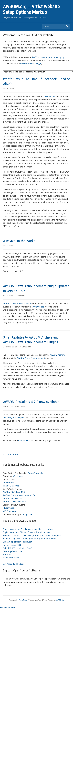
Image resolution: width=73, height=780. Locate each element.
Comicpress (8, 482)
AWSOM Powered (8, 607)
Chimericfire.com (27, 532)
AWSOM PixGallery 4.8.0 (14, 492)
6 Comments (25, 347)
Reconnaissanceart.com (14, 535)
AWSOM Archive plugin (30, 63)
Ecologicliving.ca (10, 538)
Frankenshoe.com (29, 529)
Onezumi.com (49, 96)
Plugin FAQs (28, 514)
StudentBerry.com (52, 535)
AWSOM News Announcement (17, 303)
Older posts (10, 454)
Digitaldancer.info (11, 532)
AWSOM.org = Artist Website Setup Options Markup (31, 9)
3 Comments (19, 295)
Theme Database (11, 485)
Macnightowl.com (46, 529)
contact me (23, 440)
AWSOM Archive (57, 355)
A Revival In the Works (19, 241)
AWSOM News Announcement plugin (49, 57)
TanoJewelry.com (11, 557)
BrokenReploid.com (12, 541)
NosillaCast (26, 541)
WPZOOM (60, 600)
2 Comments (20, 406)
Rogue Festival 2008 (12, 545)
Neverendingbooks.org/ (29, 538)
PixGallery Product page (14, 417)
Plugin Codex (9, 508)
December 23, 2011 (11, 347)
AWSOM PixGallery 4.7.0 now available (31, 402)
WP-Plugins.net (10, 511)
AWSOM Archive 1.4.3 (12, 498)
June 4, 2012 (8, 245)
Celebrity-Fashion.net (13, 551)
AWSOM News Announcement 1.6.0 (19, 495)
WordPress (23, 600)
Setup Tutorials (35, 473)
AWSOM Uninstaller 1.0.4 (14, 501)
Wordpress (18, 476)
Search (67, 26)
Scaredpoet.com (43, 532)
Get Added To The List (13, 564)
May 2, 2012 (8, 295)
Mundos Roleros (48, 538)
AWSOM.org (38, 306)
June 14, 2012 (8, 88)
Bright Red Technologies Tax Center (20, 548)
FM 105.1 (7, 554)
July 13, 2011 (8, 406)
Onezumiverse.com (12, 529)
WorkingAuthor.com (34, 535)
